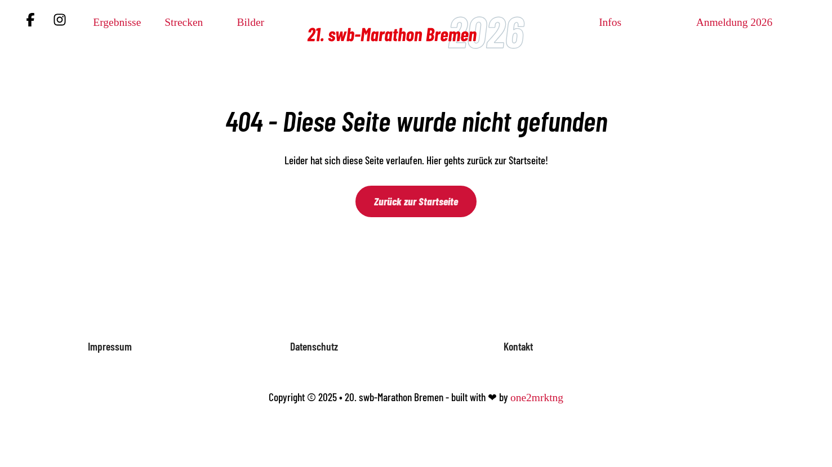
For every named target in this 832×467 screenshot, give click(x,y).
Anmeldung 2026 (734, 22)
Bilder (250, 22)
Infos (610, 22)
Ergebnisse (117, 22)
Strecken (183, 22)
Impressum (110, 346)
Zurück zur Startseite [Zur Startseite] (416, 201)
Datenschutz (314, 346)
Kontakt (518, 346)
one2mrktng (536, 397)
